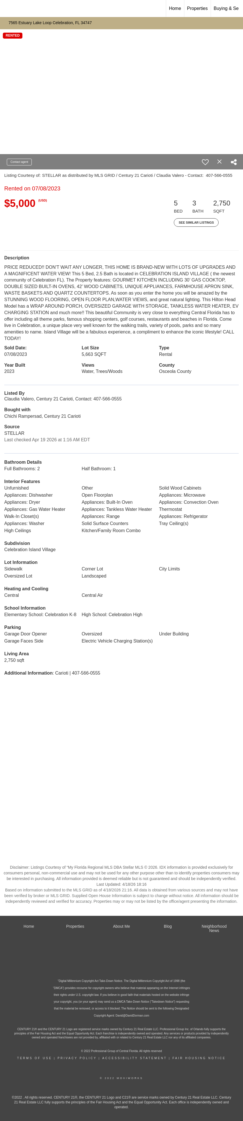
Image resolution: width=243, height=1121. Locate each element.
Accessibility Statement (134, 1058)
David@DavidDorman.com (132, 1015)
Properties (197, 8)
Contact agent (19, 161)
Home (175, 8)
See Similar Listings (196, 222)
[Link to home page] (7, 8)
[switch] (205, 162)
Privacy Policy (77, 1058)
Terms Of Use (34, 1058)
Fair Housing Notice (199, 1058)
